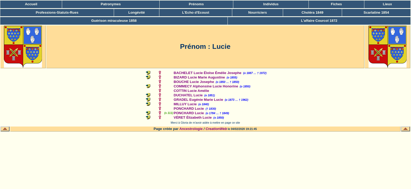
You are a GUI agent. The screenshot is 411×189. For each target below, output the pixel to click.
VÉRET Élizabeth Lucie (193, 117)
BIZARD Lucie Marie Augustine (199, 77)
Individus (271, 4)
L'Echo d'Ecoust (195, 12)
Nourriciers (257, 12)
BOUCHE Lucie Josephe (194, 82)
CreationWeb (216, 129)
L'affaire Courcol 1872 (319, 21)
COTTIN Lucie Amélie (191, 91)
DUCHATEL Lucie (188, 95)
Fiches (336, 4)
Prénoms (196, 4)
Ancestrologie (191, 129)
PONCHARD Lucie (189, 109)
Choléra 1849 (312, 12)
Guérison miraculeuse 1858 (114, 21)
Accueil (31, 4)
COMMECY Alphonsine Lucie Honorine (206, 86)
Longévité (136, 12)
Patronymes (111, 4)
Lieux (387, 4)
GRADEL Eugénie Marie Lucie (198, 100)
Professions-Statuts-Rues (57, 12)
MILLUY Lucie (185, 104)
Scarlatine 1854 (376, 12)
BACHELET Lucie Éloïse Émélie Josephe (208, 73)
